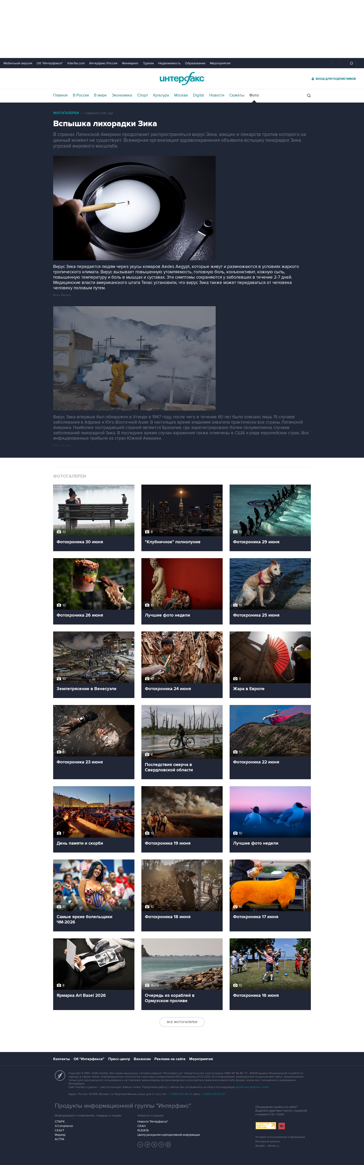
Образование (195, 63)
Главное (60, 95)
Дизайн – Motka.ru (267, 1146)
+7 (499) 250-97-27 (213, 1094)
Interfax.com (76, 63)
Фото (254, 95)
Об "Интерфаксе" (50, 63)
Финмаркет (130, 63)
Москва (181, 95)
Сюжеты (236, 95)
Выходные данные (267, 1141)
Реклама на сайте (169, 1059)
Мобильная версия (17, 63)
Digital (198, 95)
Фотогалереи (66, 113)
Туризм (148, 63)
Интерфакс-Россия (103, 63)
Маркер (60, 1135)
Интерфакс (182, 78)
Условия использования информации (280, 1137)
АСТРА (59, 1139)
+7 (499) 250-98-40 (180, 1094)
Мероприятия (220, 63)
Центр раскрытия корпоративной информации (168, 1135)
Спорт (142, 95)
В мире (100, 95)
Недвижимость (169, 63)
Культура (161, 95)
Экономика (122, 95)
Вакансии (142, 1059)
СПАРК (60, 1121)
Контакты (61, 1059)
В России (81, 95)
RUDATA (143, 1130)
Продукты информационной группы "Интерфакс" (123, 1106)
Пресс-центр (119, 1059)
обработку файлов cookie (252, 1087)
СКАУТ (59, 1130)
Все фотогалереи (182, 1022)
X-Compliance (64, 1126)
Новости (216, 95)
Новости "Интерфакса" (152, 1121)
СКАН (141, 1126)
